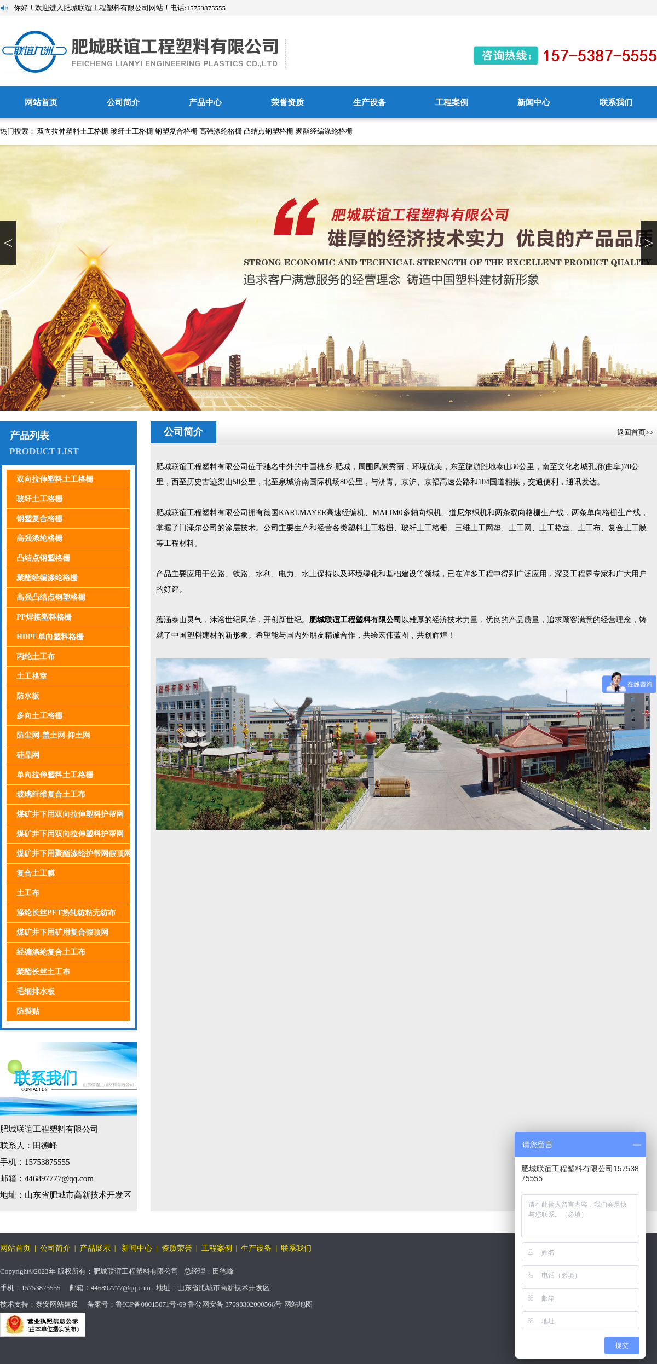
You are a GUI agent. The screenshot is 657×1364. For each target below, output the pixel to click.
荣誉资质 (287, 102)
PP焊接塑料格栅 (44, 617)
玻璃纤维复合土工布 (50, 794)
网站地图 (298, 1304)
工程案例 (451, 102)
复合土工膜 (35, 873)
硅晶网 (27, 755)
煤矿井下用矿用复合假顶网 (62, 932)
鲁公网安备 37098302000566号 (235, 1304)
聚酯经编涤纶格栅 (324, 131)
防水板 (27, 696)
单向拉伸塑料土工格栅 (54, 775)
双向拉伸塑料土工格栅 (72, 131)
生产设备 (369, 102)
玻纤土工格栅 (132, 131)
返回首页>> (636, 432)
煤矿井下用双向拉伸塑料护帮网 (70, 814)
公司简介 (123, 102)
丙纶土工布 (35, 656)
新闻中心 (533, 102)
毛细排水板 (35, 991)
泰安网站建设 (57, 1304)
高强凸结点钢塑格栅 (50, 597)
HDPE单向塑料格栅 (50, 637)
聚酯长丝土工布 (43, 972)
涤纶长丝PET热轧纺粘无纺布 (66, 913)
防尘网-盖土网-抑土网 (53, 735)
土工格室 (31, 676)
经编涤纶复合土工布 (50, 952)
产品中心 (205, 102)
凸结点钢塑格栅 (268, 131)
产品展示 (95, 1248)
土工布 (27, 893)
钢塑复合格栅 (176, 131)
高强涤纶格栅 (220, 131)
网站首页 (41, 102)
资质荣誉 (177, 1248)
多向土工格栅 (39, 716)
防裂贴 (27, 1011)
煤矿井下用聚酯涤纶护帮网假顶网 (73, 853)
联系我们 (616, 102)
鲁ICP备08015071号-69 (151, 1304)
